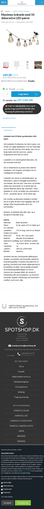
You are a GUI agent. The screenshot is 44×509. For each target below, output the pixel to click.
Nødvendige (7, 482)
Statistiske (6, 492)
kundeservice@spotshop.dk (24, 346)
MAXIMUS (21, 436)
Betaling (21, 392)
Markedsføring (8, 486)
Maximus (11, 22)
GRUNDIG (21, 441)
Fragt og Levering (21, 397)
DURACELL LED (21, 416)
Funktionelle (7, 489)
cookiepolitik (27, 471)
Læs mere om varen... (9, 118)
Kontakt (21, 371)
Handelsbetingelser (21, 382)
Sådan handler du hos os (21, 377)
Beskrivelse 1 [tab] (8, 130)
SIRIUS (21, 431)
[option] (5, 65)
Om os (21, 366)
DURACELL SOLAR (21, 410)
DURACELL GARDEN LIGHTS (21, 426)
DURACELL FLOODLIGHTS (21, 421)
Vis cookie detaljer (7, 497)
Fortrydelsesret (21, 387)
